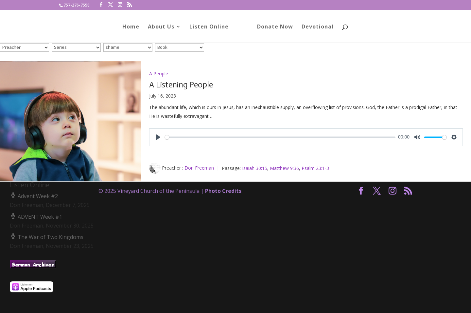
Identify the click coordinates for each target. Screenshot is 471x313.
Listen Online (211, 27)
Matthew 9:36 (284, 168)
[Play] (158, 137)
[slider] (280, 137)
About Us (163, 27)
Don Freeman (199, 168)
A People (158, 73)
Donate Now (273, 27)
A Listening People (181, 85)
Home (133, 27)
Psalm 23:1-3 (315, 168)
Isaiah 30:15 (254, 168)
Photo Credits (223, 190)
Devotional (315, 27)
